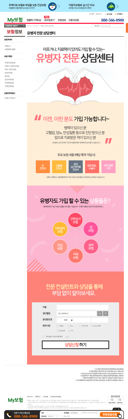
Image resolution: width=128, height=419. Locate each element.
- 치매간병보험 (9, 86)
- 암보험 (6, 76)
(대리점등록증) (72, 402)
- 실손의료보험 (9, 79)
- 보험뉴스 (7, 46)
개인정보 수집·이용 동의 (54, 336)
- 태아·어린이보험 (10, 69)
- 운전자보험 (8, 72)
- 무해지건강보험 (9, 62)
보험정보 (36, 26)
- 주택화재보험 (9, 82)
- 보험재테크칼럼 (9, 49)
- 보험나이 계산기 (9, 98)
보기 (67, 337)
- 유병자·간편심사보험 (11, 66)
